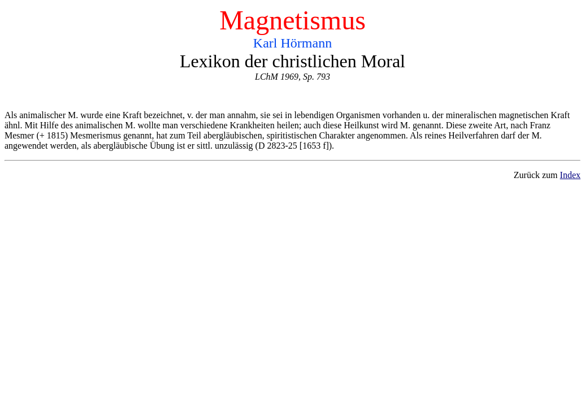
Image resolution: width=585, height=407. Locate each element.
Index (570, 175)
